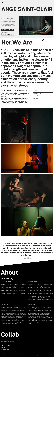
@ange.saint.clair (5, 349)
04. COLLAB (49, 1)
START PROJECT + (7, 29)
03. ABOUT (43, 1)
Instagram (35, 98)
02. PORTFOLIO (37, 1)
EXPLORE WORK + (7, 34)
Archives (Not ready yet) (38, 95)
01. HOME (31, 1)
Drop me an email (37, 93)
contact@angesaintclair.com (7, 341)
